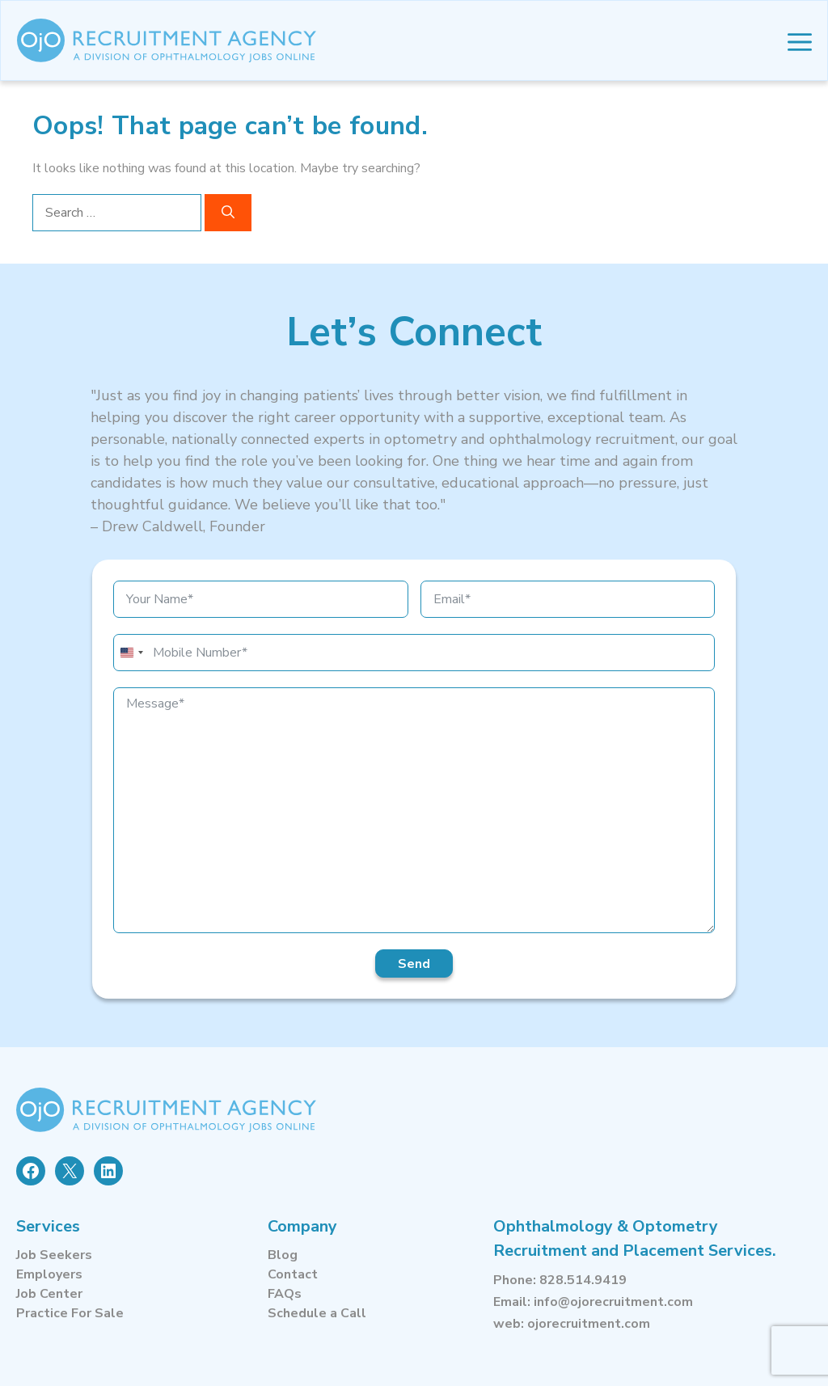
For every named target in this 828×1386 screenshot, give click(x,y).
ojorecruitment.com (588, 1324)
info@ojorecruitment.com (613, 1302)
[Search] (228, 212)
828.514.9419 (583, 1280)
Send (414, 964)
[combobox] (131, 652)
